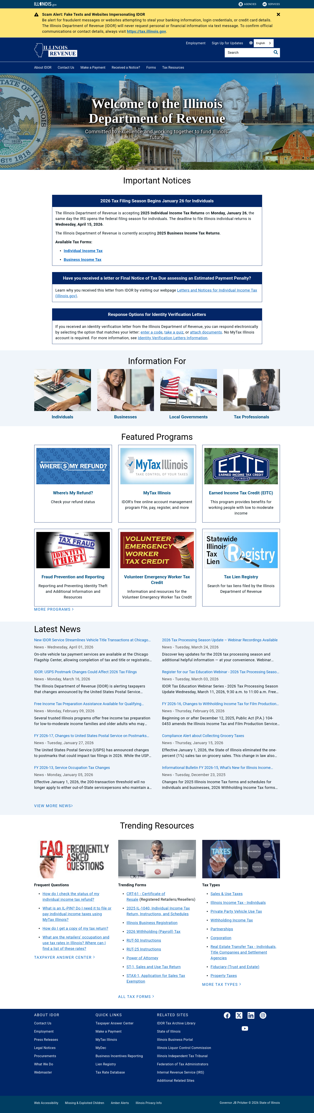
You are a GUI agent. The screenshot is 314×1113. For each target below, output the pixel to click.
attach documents (206, 332)
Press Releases (46, 1040)
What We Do (43, 1064)
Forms (151, 67)
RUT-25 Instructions (144, 949)
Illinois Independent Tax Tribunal (182, 1056)
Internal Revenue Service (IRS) (180, 1072)
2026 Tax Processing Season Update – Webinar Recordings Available (219, 640)
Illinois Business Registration (152, 923)
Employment (196, 43)
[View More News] (53, 806)
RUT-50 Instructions (144, 940)
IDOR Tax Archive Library (176, 1023)
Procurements (45, 1056)
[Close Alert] (278, 14)
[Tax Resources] (187, 67)
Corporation (221, 938)
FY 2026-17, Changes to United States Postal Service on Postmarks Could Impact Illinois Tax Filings (90, 736)
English (260, 43)
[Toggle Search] (276, 52)
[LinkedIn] (251, 1016)
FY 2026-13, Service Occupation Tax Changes (72, 767)
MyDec (101, 1048)
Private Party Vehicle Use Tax (236, 911)
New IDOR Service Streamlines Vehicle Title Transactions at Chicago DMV (91, 640)
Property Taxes (224, 975)
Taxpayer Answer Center (115, 1023)
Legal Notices (45, 1048)
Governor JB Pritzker (234, 1102)
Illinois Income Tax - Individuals (238, 902)
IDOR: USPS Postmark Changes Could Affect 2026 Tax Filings (85, 672)
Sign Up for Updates (227, 43)
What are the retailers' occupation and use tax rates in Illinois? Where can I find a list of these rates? (76, 943)
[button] (54, 609)
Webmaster (43, 1072)
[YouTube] (245, 1028)
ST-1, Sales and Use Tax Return (154, 967)
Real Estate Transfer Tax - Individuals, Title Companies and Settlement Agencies (243, 952)
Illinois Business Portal (175, 1040)
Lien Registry (106, 1064)
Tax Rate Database (110, 1072)
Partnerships (222, 929)
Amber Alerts (120, 1103)
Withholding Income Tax (232, 920)
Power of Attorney (142, 958)
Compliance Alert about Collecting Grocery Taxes (203, 735)
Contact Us (66, 67)
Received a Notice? (126, 67)
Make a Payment (92, 67)
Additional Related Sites (175, 1081)
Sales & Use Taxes (227, 894)
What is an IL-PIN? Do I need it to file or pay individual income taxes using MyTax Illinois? (77, 914)
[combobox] (263, 43)
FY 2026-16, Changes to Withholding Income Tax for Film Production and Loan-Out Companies (219, 704)
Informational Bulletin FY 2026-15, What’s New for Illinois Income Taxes (216, 767)
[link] (227, 1016)
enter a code (151, 332)
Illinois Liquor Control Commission (184, 1048)
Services (271, 4)
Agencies (247, 4)
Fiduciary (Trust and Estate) (235, 967)
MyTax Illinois (106, 1040)
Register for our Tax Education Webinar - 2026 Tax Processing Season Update (220, 672)
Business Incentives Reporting (119, 1056)
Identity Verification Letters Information (172, 338)
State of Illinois (169, 1031)
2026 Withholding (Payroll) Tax (154, 931)
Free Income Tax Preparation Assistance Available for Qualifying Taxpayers (87, 704)
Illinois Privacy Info (149, 1103)
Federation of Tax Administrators (183, 1064)
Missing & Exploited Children (84, 1103)
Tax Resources (173, 67)
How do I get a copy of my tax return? (75, 928)
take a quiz (174, 332)
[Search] (252, 52)
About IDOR (42, 67)
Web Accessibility (46, 1103)
